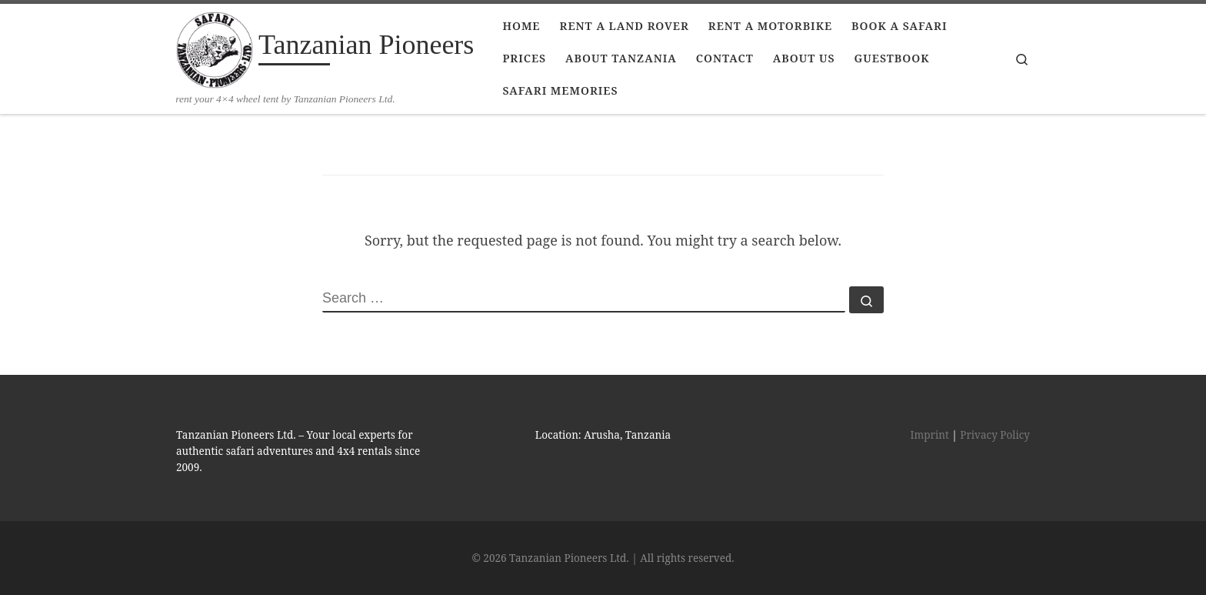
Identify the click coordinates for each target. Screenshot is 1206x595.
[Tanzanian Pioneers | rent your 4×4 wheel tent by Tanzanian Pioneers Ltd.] (214, 47)
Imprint (930, 435)
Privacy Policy (995, 435)
